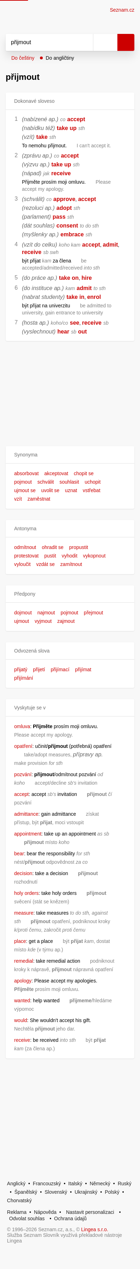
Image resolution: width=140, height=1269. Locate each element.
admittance (26, 814)
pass (59, 217)
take (42, 137)
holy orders (26, 893)
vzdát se (45, 564)
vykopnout (94, 556)
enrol (94, 297)
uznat (71, 490)
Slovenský (56, 1192)
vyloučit (22, 564)
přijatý (20, 669)
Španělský (25, 1192)
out (82, 332)
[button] (70, 455)
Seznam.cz (122, 10)
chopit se (84, 473)
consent (67, 226)
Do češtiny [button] (22, 58)
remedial (23, 961)
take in (75, 297)
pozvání (22, 774)
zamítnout (71, 564)
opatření (23, 746)
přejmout (93, 612)
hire (86, 278)
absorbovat (26, 473)
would (20, 1020)
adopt (64, 208)
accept (76, 119)
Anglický (16, 1183)
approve (64, 199)
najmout (46, 612)
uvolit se (50, 490)
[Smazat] (85, 42)
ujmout (21, 621)
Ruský (125, 1183)
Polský (112, 1192)
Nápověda (45, 1212)
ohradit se (52, 547)
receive (61, 173)
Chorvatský (19, 1200)
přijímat (83, 669)
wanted (22, 1000)
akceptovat (56, 473)
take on (69, 278)
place (20, 941)
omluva (22, 726)
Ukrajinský (86, 1192)
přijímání (23, 678)
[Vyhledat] (41, 42)
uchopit (92, 482)
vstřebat (91, 490)
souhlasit (69, 482)
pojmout (23, 482)
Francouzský (47, 1183)
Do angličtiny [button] (60, 58)
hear (63, 332)
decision (23, 873)
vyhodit (69, 556)
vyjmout (43, 621)
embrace (72, 234)
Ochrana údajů (70, 1218)
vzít (18, 499)
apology (22, 981)
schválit (45, 482)
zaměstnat (39, 499)
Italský (75, 1183)
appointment (27, 834)
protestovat (26, 556)
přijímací (60, 669)
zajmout (66, 621)
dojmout (23, 612)
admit (110, 245)
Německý (100, 1183)
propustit (78, 547)
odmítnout (25, 547)
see (75, 323)
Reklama (17, 1212)
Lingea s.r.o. (94, 1229)
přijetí (39, 669)
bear (19, 853)
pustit (50, 556)
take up (66, 128)
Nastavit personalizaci (90, 1212)
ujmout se (25, 490)
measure (23, 913)
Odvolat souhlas (27, 1218)
